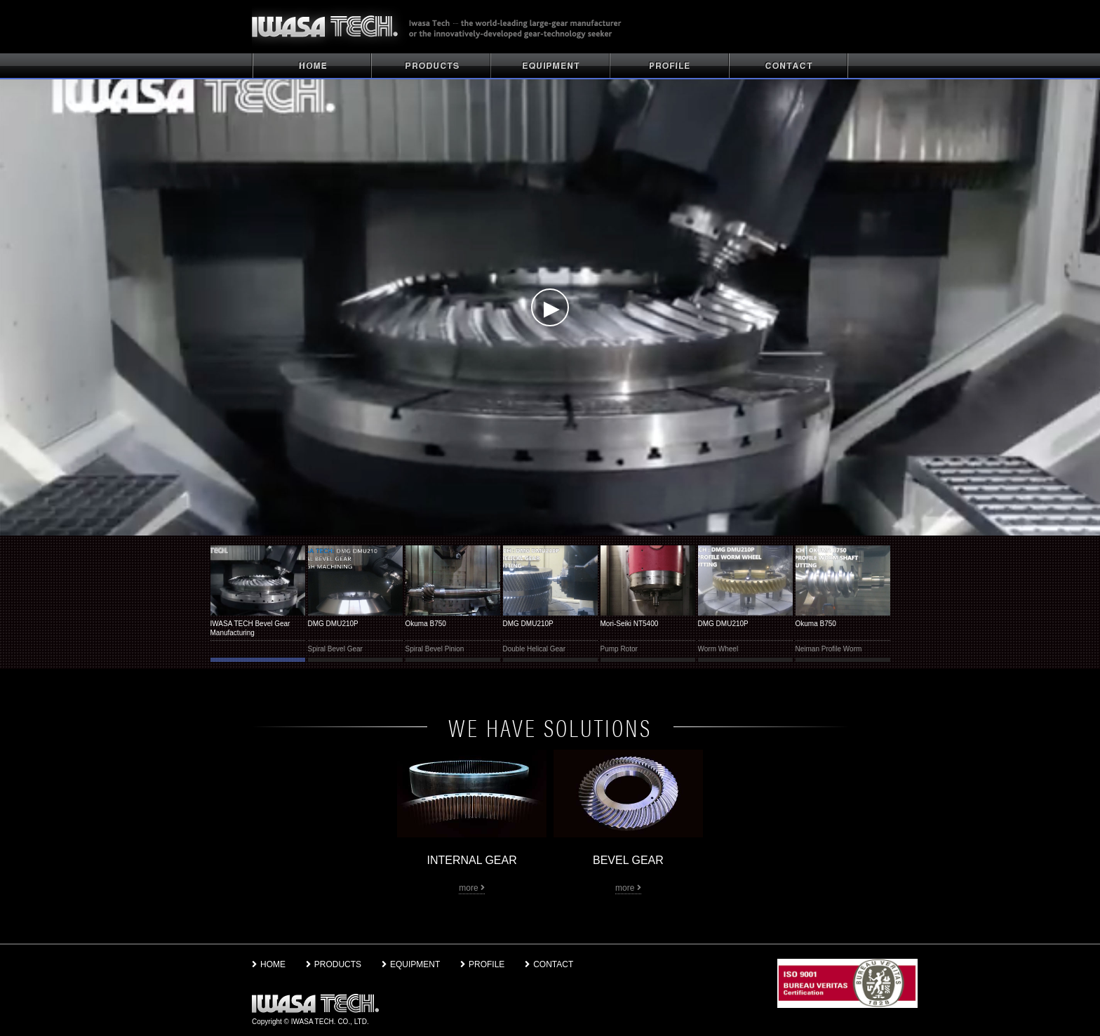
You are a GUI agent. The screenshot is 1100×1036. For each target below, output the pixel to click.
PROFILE (669, 66)
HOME (311, 66)
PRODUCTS (430, 66)
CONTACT (788, 66)
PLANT (550, 66)
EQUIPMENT (411, 964)
